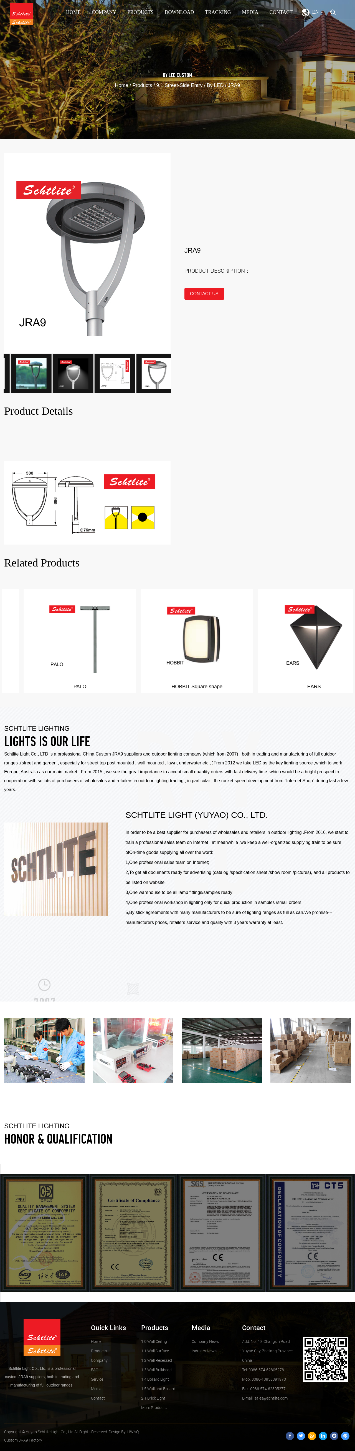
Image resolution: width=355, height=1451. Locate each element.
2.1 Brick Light (153, 1398)
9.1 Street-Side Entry (179, 85)
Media (250, 12)
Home (73, 12)
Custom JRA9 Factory (23, 1440)
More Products (154, 1407)
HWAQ (133, 1431)
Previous (0, 1169)
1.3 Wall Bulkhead (156, 1369)
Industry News (204, 1350)
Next (0, 1297)
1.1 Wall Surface (155, 1350)
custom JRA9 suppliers (25, 1377)
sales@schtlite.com (265, 1398)
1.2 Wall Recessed (156, 1360)
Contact (281, 12)
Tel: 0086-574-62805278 (263, 1369)
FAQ (94, 1369)
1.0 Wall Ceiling (154, 1341)
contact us (204, 293)
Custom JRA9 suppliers (119, 754)
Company (104, 12)
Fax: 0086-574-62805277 (264, 1388)
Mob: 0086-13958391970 (264, 1379)
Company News (205, 1341)
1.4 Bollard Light (155, 1379)
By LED (169, 75)
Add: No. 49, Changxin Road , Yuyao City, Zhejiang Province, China (267, 1351)
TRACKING (218, 12)
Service (97, 1379)
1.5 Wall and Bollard (158, 1388)
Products (140, 12)
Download (179, 12)
